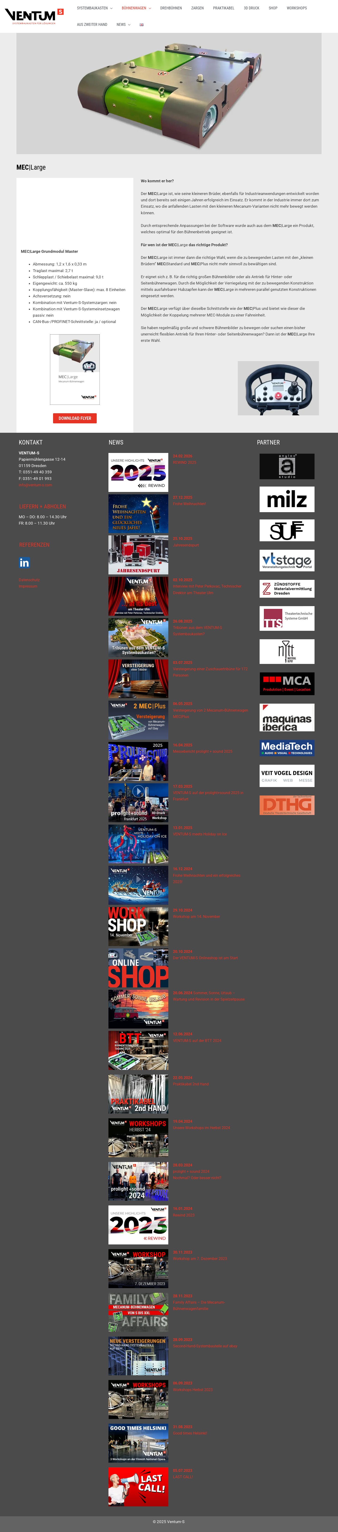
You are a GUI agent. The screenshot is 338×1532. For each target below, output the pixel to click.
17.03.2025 (183, 784)
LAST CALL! (183, 1474)
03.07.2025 (183, 660)
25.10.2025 (183, 536)
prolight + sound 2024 (192, 1169)
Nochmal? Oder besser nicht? (199, 1175)
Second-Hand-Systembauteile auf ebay (207, 1343)
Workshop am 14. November (198, 914)
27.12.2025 (183, 495)
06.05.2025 (183, 701)
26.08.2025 (183, 618)
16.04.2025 (183, 742)
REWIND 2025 (185, 460)
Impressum (29, 584)
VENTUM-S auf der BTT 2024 (199, 1038)
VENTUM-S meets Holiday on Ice (202, 831)
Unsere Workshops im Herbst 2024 (204, 1125)
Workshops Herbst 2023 (195, 1387)
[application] (115, 15)
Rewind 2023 (184, 1212)
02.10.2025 (183, 577)
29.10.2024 (183, 907)
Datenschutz (30, 578)
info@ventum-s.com (36, 482)
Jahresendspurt (187, 542)
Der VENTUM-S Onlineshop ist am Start (207, 955)
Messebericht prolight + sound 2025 (205, 749)
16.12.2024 (183, 866)
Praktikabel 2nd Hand (192, 1081)
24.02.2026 (183, 453)
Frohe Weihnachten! (190, 501)
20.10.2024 (183, 949)
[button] (99, 15)
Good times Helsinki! (191, 1430)
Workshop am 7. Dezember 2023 (202, 1256)
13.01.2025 (183, 825)
